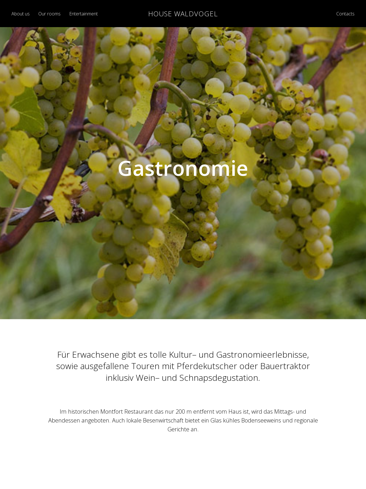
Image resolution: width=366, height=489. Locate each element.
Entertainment (83, 14)
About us (20, 14)
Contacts (345, 14)
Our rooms (49, 14)
